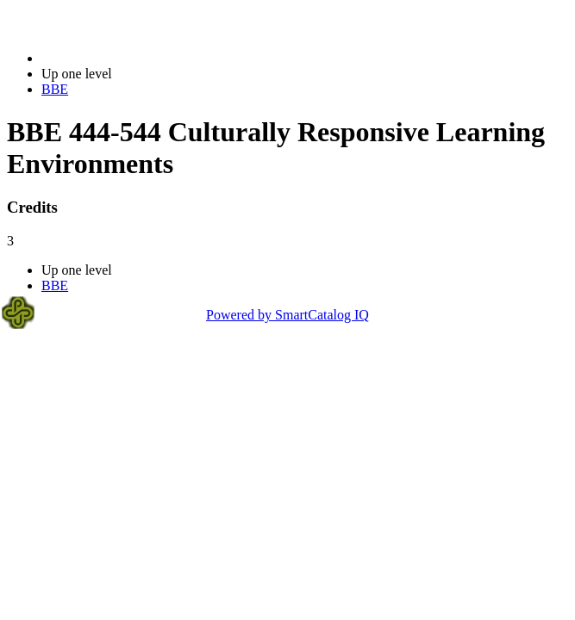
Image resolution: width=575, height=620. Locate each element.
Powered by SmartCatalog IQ (287, 314)
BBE (54, 89)
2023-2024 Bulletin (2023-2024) (131, 58)
